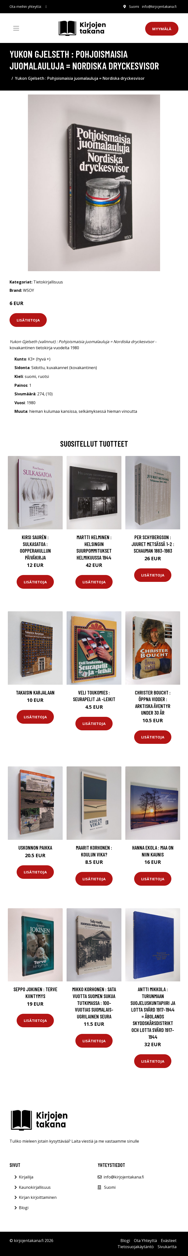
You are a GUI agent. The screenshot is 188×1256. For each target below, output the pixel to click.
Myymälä (161, 28)
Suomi (134, 6)
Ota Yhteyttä (145, 1240)
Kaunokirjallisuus (35, 1187)
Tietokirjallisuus (48, 282)
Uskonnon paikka (35, 847)
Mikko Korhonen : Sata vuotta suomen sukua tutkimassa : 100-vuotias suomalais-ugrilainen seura (94, 1002)
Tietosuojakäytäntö (136, 1246)
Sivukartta (167, 1246)
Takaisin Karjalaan (35, 692)
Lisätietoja (28, 320)
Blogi (23, 1207)
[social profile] (46, 6)
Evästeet (168, 1240)
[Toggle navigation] (16, 28)
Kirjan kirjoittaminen (38, 1197)
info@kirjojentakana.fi (159, 6)
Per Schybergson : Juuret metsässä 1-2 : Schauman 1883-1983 (152, 544)
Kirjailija (26, 1177)
